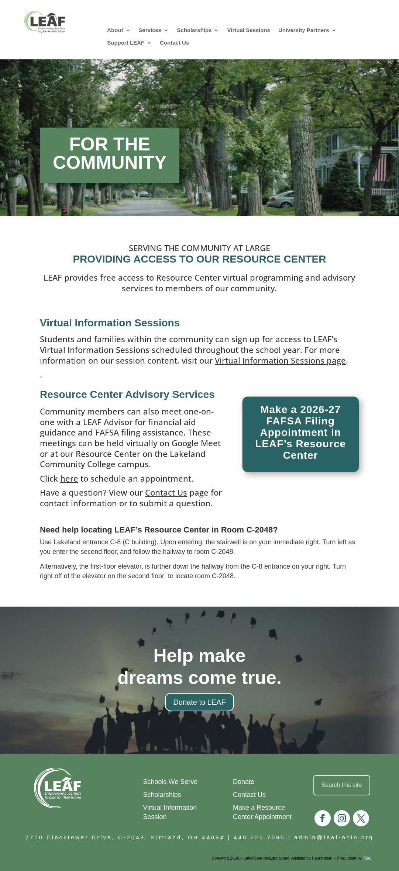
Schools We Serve (170, 781)
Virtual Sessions (248, 30)
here (69, 478)
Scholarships (194, 30)
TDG (367, 858)
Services (150, 30)
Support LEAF (125, 42)
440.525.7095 (259, 837)
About (115, 30)
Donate (243, 781)
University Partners (303, 30)
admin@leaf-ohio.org (334, 837)
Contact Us (174, 42)
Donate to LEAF (199, 702)
